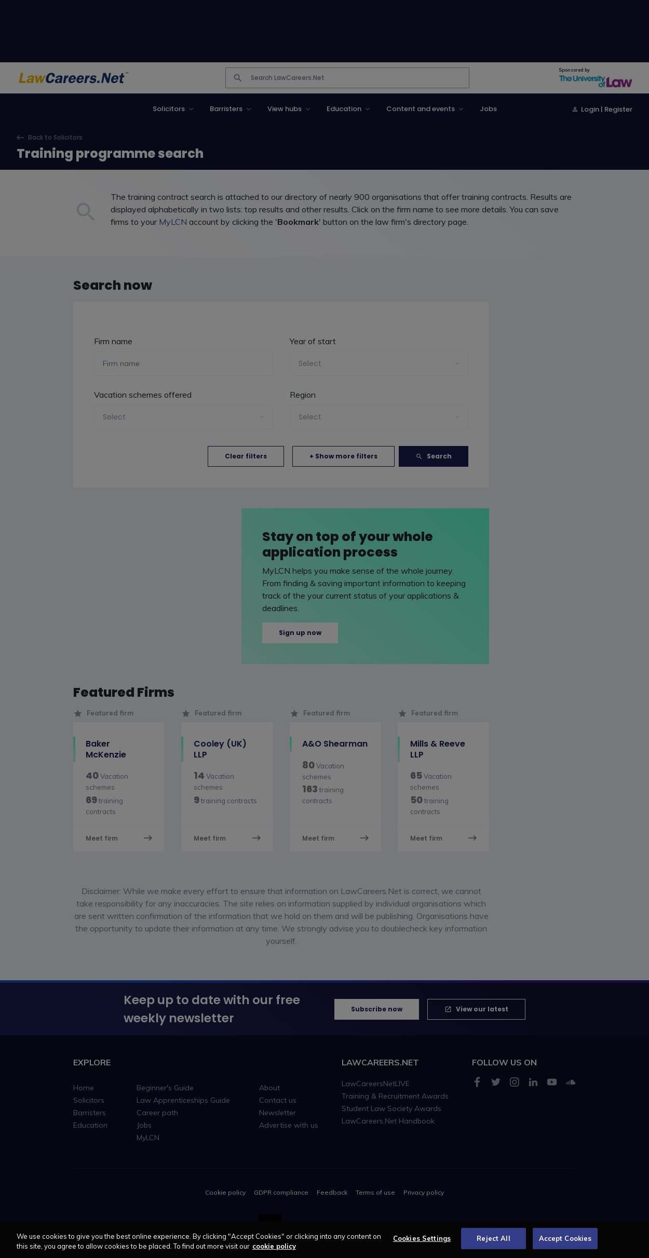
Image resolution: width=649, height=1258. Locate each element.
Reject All (493, 1245)
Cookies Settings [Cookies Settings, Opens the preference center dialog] (422, 1245)
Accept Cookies (565, 1245)
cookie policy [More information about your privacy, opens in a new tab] (274, 1253)
